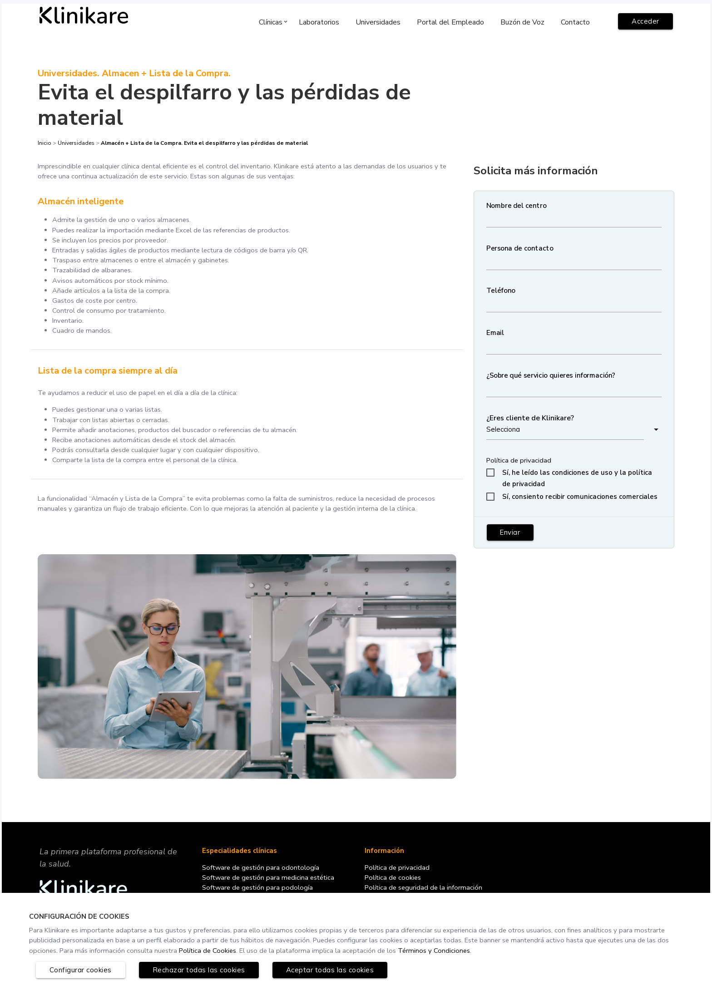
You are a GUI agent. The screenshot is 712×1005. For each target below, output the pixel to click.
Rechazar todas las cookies (199, 970)
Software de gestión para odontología (262, 873)
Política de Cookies (223, 950)
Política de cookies (394, 883)
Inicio (45, 143)
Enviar (510, 534)
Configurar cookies (80, 970)
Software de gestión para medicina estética (270, 883)
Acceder (645, 21)
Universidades (76, 143)
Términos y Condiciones (454, 950)
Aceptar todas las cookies (330, 970)
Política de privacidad (519, 461)
